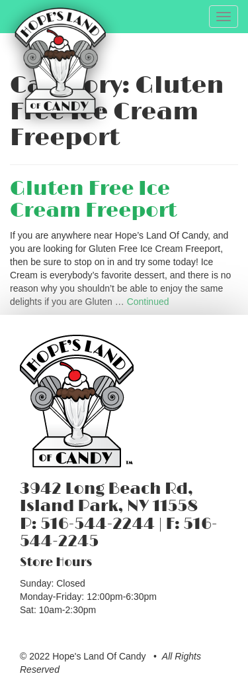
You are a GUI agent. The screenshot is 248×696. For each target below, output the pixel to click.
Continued (148, 301)
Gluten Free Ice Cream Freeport (93, 200)
